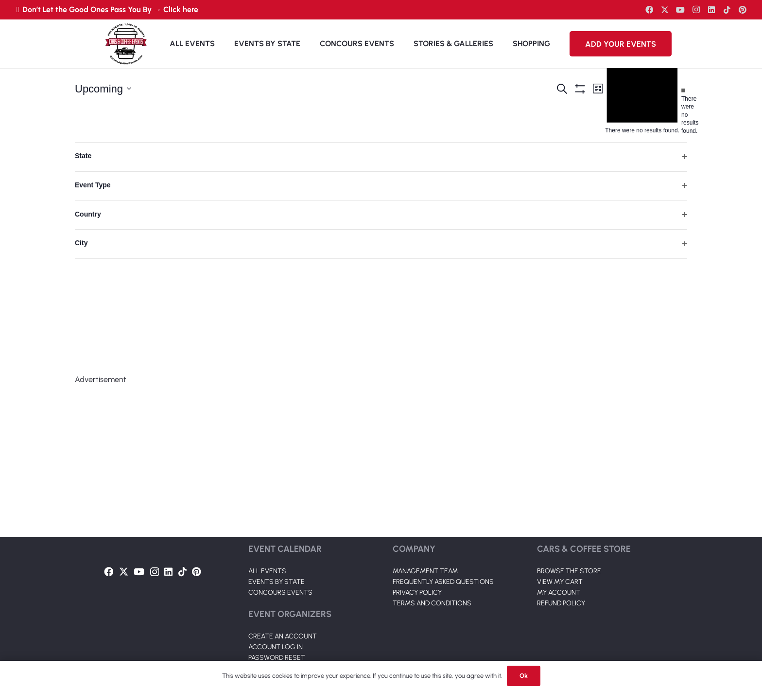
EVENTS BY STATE (276, 582)
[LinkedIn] (711, 10)
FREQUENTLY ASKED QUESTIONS (443, 582)
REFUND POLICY (561, 603)
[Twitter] (665, 10)
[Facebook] (649, 10)
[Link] (126, 44)
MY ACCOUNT (558, 592)
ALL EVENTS (267, 571)
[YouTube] (680, 10)
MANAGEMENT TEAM (425, 571)
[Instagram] (696, 10)
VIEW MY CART (560, 582)
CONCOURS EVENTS (280, 592)
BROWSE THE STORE (569, 571)
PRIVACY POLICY (417, 592)
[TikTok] (727, 10)
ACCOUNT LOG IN (275, 647)
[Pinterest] (742, 10)
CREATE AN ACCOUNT (282, 636)
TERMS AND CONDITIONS (432, 603)
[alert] (683, 111)
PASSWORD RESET (276, 658)
